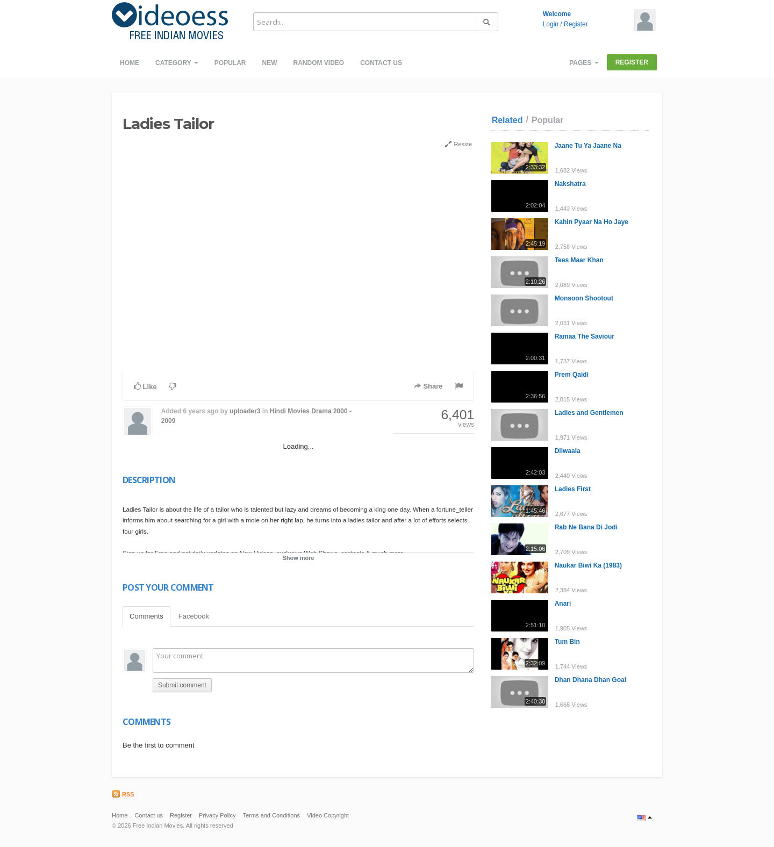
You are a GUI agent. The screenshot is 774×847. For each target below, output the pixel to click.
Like (145, 386)
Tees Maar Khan (579, 260)
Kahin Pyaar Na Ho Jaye (591, 222)
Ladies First (573, 489)
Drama (321, 411)
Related (507, 120)
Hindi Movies (290, 411)
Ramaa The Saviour (584, 336)
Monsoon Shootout (584, 298)
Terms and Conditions (271, 815)
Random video (318, 63)
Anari (563, 603)
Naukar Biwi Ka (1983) (588, 565)
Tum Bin (567, 641)
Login (550, 24)
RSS (123, 794)
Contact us (381, 63)
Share (428, 386)
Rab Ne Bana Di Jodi (586, 527)
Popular (230, 63)
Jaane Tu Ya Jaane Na (588, 145)
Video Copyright (328, 815)
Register (576, 24)
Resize (458, 144)
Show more (298, 558)
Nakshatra (570, 184)
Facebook (193, 616)
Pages (583, 63)
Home (129, 63)
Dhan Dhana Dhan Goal (590, 680)
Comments (146, 616)
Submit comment (182, 685)
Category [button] (176, 63)
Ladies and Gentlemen (589, 413)
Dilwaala (567, 451)
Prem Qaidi (572, 374)
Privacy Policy (217, 815)
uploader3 (245, 411)
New (269, 63)
